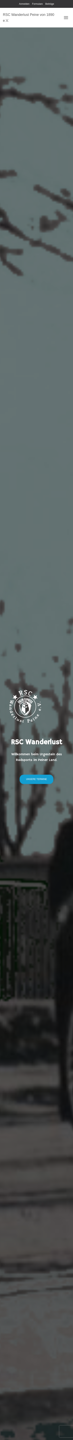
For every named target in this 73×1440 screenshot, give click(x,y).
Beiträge (49, 4)
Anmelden (24, 4)
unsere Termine (36, 779)
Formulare (37, 4)
